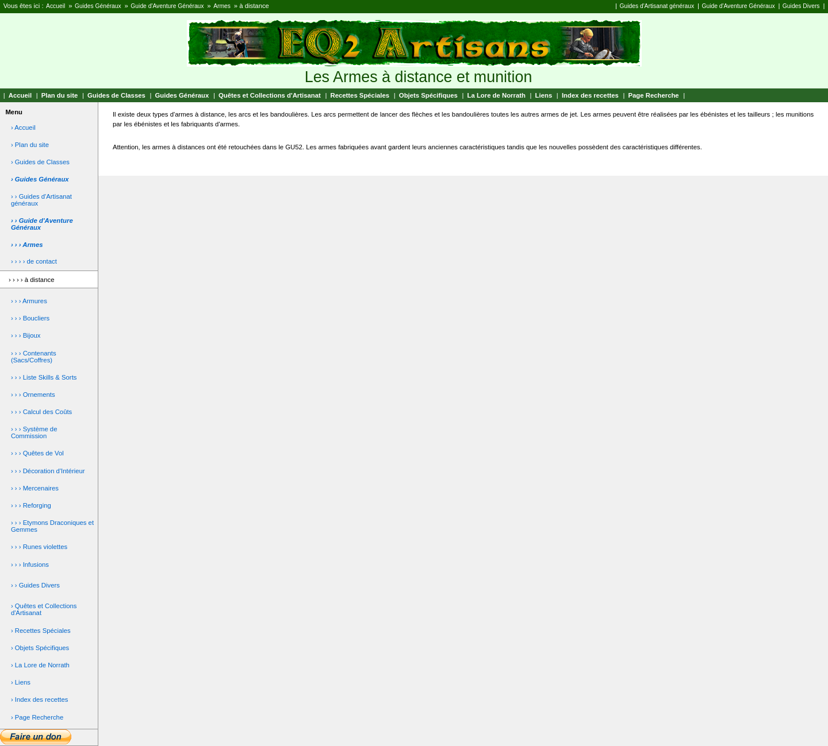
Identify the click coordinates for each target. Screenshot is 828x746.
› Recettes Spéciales (41, 630)
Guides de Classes (116, 95)
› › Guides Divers (35, 585)
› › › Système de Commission (34, 432)
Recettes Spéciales (359, 95)
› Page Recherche (37, 717)
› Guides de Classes (40, 162)
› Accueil (23, 127)
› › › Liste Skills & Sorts (44, 377)
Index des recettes (590, 95)
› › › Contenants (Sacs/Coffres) (33, 357)
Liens (544, 95)
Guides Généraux (98, 6)
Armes (222, 6)
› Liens (20, 682)
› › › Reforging (31, 505)
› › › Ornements (33, 394)
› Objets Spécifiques (40, 647)
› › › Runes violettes (39, 546)
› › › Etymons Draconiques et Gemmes (52, 526)
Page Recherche (653, 95)
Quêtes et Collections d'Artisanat (269, 95)
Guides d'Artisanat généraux (656, 6)
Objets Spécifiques (428, 95)
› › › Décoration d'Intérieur (48, 470)
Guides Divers (801, 6)
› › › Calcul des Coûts (41, 411)
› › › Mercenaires (35, 488)
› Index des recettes (39, 699)
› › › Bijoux (26, 335)
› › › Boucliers (30, 318)
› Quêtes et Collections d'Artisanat (44, 609)
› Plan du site (30, 144)
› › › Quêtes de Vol (37, 453)
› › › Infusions (30, 564)
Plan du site (59, 95)
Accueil (55, 6)
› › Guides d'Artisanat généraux (41, 200)
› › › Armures (29, 300)
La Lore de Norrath (496, 95)
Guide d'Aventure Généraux (167, 6)
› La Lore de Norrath (40, 665)
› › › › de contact (34, 261)
